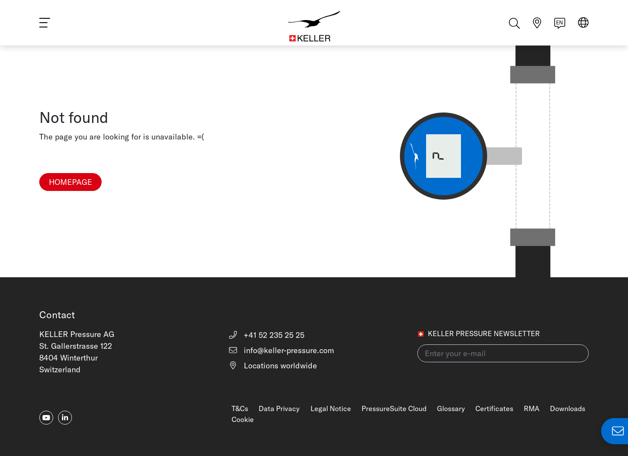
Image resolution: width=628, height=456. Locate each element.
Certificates (494, 408)
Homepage (70, 182)
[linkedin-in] (65, 418)
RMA (531, 408)
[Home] (314, 26)
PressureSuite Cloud (394, 408)
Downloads (567, 408)
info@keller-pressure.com (281, 350)
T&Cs (240, 408)
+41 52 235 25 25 (266, 335)
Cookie (243, 419)
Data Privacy (279, 408)
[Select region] (583, 26)
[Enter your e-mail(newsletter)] (503, 353)
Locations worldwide (272, 366)
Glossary (451, 408)
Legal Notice (331, 408)
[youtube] (46, 418)
